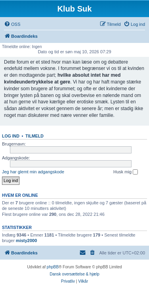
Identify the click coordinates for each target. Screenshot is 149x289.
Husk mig (125, 172)
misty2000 (26, 240)
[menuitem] (12, 24)
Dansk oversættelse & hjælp (74, 274)
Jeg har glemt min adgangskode (33, 171)
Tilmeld (34, 136)
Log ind (10, 136)
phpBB (53, 267)
